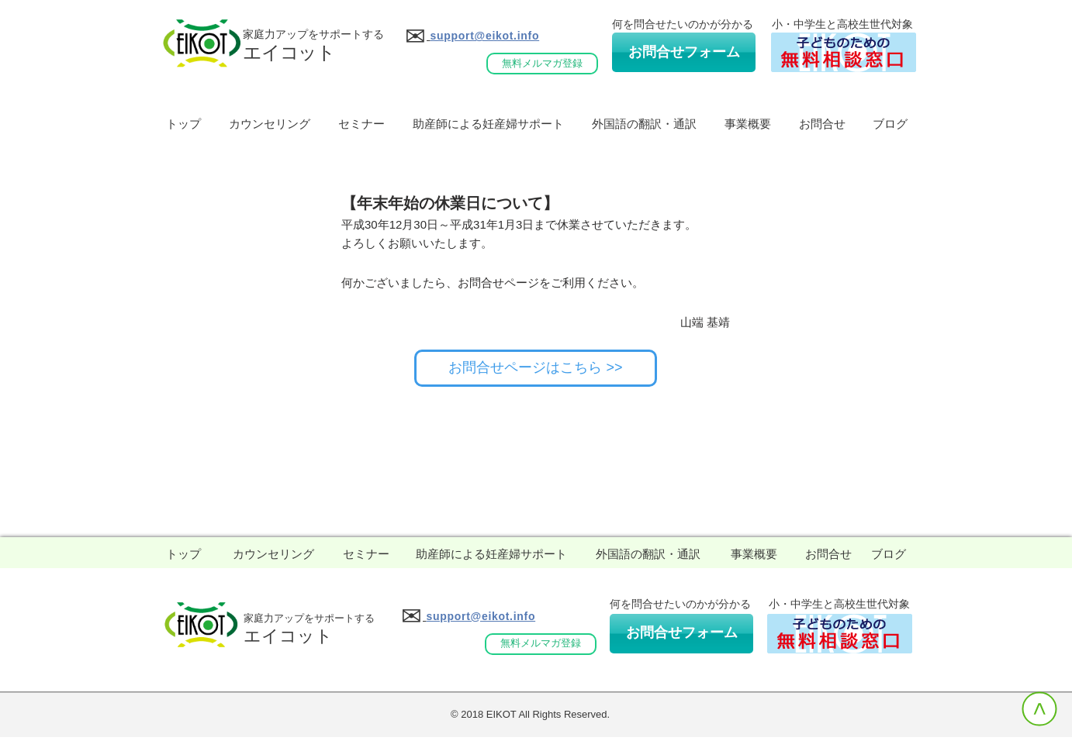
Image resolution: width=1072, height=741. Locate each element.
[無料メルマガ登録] (542, 63)
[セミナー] (366, 554)
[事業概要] (754, 554)
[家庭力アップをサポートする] (309, 619)
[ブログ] (888, 554)
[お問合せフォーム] (684, 52)
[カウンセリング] (273, 554)
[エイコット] (288, 637)
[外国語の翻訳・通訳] (648, 554)
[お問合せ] (828, 554)
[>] (1039, 708)
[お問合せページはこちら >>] (535, 368)
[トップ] (183, 554)
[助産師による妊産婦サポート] (491, 554)
